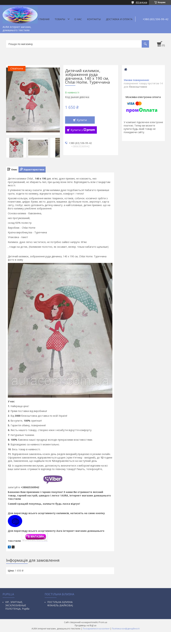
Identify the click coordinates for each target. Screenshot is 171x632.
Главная (43, 19)
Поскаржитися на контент (96, 628)
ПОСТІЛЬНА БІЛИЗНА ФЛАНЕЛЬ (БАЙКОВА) (60, 603)
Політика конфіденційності (126, 628)
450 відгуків (141, 2)
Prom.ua (103, 622)
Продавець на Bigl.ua (85, 625)
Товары (60, 19)
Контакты (94, 19)
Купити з (83, 130)
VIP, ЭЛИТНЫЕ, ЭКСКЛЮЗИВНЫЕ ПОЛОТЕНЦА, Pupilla (17, 605)
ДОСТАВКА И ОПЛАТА (119, 19)
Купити (82, 120)
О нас (78, 19)
